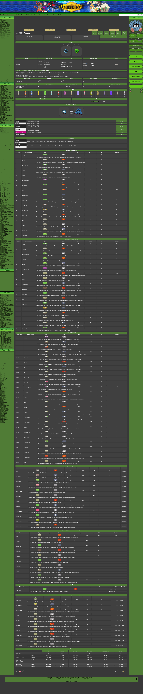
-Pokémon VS (3, 418)
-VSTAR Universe (3, 417)
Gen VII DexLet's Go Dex (57, 36)
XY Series (2, 288)
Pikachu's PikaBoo (3, 334)
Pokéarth (60, 14)
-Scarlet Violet (3, 379)
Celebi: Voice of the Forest (5, 300)
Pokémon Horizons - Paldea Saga (7, 100)
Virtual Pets (2, 262)
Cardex (1, 54)
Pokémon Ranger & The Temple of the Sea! (7, 306)
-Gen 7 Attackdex (3, 44)
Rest (25, 397)
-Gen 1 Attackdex (3, 38)
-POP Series (2, 394)
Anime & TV (7, 84)
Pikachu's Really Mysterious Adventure (5, 344)
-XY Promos (2, 393)
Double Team (27, 377)
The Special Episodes (4, 102)
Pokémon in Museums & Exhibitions (5, 68)
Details (122, 121)
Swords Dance (27, 432)
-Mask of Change (3, 413)
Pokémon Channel (3, 227)
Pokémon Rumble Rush (5, 162)
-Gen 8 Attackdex (3, 45)
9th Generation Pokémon (5, 79)
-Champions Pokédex (4, 36)
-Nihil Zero (2, 398)
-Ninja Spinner (3, 397)
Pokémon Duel (3, 182)
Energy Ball (27, 417)
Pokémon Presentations (5, 71)
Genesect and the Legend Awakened (5, 316)
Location (100, 33)
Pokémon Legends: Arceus (5, 145)
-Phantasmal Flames (4, 362)
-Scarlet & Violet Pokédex (5, 34)
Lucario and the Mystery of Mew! (6, 304)
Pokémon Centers (3, 63)
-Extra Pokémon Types (4, 353)
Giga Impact (27, 422)
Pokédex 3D (2, 195)
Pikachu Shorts (7, 329)
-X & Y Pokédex (3, 27)
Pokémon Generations (4, 106)
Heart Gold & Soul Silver (5, 204)
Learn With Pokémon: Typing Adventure (6, 198)
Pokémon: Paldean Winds (5, 110)
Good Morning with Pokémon (6, 115)
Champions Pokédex (52, 14)
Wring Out (24, 230)
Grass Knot (27, 442)
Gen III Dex (57, 39)
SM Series (2, 290)
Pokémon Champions (4, 132)
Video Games (7, 125)
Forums (13, 14)
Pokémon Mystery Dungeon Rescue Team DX (5, 150)
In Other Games (3, 257)
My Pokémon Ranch (4, 218)
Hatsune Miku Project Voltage (6, 66)
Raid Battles (2, 357)
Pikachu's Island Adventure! (5, 339)
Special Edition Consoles (5, 259)
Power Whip (25, 235)
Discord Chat (2, 76)
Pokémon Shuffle (3, 176)
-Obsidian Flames (3, 377)
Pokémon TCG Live (4, 155)
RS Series (2, 281)
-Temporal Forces (3, 373)
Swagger (26, 447)
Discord (23, 14)
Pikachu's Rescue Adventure (5, 332)
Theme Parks (2, 74)
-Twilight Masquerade (4, 372)
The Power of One (3, 297)
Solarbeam (26, 367)
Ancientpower (25, 210)
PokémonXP (2, 65)
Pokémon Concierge (4, 118)
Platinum (2, 203)
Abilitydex (2, 50)
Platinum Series (3, 284)
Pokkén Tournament (4, 181)
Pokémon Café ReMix (4, 136)
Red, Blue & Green (4, 245)
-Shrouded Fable (3, 371)
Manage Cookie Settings (87, 677)
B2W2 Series (2, 287)
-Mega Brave (2, 401)
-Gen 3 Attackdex (3, 40)
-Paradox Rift (2, 375)
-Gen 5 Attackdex (3, 42)
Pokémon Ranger (3, 230)
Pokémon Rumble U (4, 190)
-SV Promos (2, 390)
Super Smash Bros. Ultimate (5, 166)
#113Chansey (24, 671)
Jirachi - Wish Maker (4, 302)
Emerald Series (3, 283)
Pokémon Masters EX (4, 137)
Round (25, 412)
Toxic (25, 338)
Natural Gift (25, 215)
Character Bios (3, 87)
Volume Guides (3, 277)
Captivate (18, 620)
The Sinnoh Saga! (3, 93)
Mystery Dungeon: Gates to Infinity (7, 191)
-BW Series (2, 383)
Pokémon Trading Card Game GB (7, 252)
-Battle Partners (3, 407)
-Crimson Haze (3, 414)
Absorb (23, 170)
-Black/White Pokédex (4, 26)
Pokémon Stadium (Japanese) (6, 250)
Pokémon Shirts (3, 73)
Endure (17, 615)
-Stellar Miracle (3, 411)
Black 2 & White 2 (3, 187)
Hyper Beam (27, 353)
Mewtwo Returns (3, 299)
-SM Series (2, 381)
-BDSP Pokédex (3, 31)
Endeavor (18, 501)
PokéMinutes (2, 113)
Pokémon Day (3, 70)
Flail (17, 471)
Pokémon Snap (3, 248)
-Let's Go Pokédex (3, 29)
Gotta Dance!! (3, 336)
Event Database (3, 78)
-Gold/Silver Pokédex (4, 23)
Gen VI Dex (85, 36)
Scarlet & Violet (3, 130)
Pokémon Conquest (4, 192)
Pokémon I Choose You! (5, 322)
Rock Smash (27, 457)
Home (8, 14)
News (1, 19)
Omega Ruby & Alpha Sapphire (6, 169)
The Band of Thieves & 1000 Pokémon (5, 175)
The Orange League (4, 89)
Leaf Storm (18, 506)
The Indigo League (4, 88)
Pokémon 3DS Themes (4, 260)
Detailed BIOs (3, 275)
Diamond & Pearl (3, 202)
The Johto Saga (3, 90)
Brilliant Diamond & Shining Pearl (6, 144)
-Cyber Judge (2, 416)
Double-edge (19, 635)
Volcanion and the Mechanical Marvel (6, 321)
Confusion (18, 476)
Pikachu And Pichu (4, 333)
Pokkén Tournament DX (5, 163)
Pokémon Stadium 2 (4, 240)
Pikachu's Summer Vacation (5, 331)
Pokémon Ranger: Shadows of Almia (6, 215)
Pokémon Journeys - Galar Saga (6, 97)
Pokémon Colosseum (4, 224)
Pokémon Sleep (3, 139)
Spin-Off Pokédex (3, 51)
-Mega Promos (3, 389)
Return (26, 372)
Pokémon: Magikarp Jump (5, 161)
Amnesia (18, 486)
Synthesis (18, 576)
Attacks (106, 33)
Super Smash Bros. (4, 253)
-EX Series (2, 385)
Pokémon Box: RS (3, 228)
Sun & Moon (2, 157)
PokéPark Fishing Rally (4, 234)
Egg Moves (118, 33)
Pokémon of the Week (4, 58)
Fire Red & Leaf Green (4, 222)
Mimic (17, 640)
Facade (26, 392)
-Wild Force (2, 415)
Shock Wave (19, 605)
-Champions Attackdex (4, 47)
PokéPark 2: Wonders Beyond (6, 193)
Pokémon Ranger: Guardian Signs (7, 205)
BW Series (2, 286)
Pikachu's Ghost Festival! (5, 338)
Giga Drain (24, 304)
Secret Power (19, 610)
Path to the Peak (3, 112)
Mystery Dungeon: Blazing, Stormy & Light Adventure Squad (7, 208)
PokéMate (2, 236)
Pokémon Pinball (3, 249)
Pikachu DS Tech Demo (5, 233)
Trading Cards (7, 350)
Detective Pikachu (3, 164)
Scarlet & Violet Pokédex (40, 14)
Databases (7, 17)
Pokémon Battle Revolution (5, 211)
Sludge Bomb (27, 387)
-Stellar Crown (3, 370)
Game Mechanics (3, 56)
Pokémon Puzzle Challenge (5, 241)
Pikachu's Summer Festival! (5, 337)
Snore (17, 571)
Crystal (1, 239)
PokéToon (2, 111)
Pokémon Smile (3, 151)
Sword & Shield (3, 143)
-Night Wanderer (3, 412)
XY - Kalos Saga (3, 95)
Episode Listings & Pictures (5, 85)
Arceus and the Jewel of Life (5, 309)
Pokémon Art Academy (4, 173)
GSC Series (2, 280)
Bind (23, 190)
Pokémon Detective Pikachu (5, 327)
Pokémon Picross (3, 179)
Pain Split (18, 556)
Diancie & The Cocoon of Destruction (5, 318)
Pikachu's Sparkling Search (5, 342)
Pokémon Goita (3, 266)
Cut (25, 462)
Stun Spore (24, 200)
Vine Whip (24, 185)
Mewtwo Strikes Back (4, 296)
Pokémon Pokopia (3, 133)
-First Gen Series (3, 387)
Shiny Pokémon (3, 104)
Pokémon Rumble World (5, 177)
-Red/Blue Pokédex (4, 22)
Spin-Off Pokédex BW (4, 53)
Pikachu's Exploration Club (5, 340)
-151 (1, 376)
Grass (103, 101)
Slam (23, 220)
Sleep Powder (25, 165)
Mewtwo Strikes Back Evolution (6, 324)
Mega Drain (25, 195)
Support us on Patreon (71, 681)
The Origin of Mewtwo (4, 295)
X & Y (1, 168)
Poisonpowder (25, 180)
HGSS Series (2, 285)
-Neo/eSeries (2, 386)
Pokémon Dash (3, 226)
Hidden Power (27, 343)
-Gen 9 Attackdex (3, 46)
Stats (112, 33)
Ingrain (23, 155)
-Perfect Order (3, 360)
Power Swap (19, 511)
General (94, 33)
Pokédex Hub (29, 14)
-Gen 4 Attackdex (3, 41)
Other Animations (3, 116)
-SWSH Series (3, 380)
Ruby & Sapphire (3, 221)
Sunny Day (27, 348)
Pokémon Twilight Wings (5, 107)
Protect (26, 358)
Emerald (1, 223)
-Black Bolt (2, 364)
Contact (18, 14)
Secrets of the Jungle (4, 325)
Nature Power (19, 496)
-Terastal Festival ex (4, 408)
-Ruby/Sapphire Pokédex (5, 24)
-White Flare (2, 365)
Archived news (3, 20)
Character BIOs (3, 274)
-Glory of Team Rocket (4, 405)
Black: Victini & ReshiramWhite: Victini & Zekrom (6, 312)
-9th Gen (2, 60)
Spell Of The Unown (4, 298)
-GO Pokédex (3, 33)
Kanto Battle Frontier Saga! (5, 92)
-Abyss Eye (2, 396)
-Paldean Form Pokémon (5, 81)
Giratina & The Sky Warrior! (5, 308)
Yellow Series (2, 279)
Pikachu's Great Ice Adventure (6, 341)
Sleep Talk (18, 566)
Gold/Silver (2, 238)
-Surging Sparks (3, 369)
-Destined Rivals (3, 366)
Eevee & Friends (3, 345)
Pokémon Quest (3, 165)
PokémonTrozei (3, 232)
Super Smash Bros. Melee (5, 243)
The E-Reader (3, 235)
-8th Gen (2, 61)
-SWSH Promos (3, 391)
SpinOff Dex (124, 33)
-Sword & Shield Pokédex (5, 30)
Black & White (3, 186)
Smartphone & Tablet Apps (5, 261)
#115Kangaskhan (118, 671)
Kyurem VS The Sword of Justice (6, 313)
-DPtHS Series (3, 384)
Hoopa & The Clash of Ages (5, 319)
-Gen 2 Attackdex (3, 39)
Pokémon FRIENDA (4, 268)
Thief (25, 407)
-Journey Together (3, 367)
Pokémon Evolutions (4, 108)
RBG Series (2, 278)
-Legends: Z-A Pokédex (4, 35)
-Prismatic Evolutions (4, 368)
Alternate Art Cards (4, 356)
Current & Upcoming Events (5, 77)
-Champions (2, 59)
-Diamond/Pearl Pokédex (5, 25)
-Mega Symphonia (3, 402)
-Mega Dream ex (3, 399)
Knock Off (24, 205)
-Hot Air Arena (3, 406)
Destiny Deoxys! (3, 303)
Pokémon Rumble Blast (4, 194)
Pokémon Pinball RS (4, 229)
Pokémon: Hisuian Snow (5, 109)
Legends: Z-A (2, 131)
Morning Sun (19, 645)
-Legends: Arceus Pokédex (5, 32)
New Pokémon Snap (4, 153)
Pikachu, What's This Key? (5, 346)
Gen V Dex (113, 36)
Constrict (24, 160)
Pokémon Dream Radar (5, 188)
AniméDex (2, 86)
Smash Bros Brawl (3, 219)
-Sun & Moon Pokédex (4, 28)
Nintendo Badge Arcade (5, 184)
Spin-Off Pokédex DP (4, 52)
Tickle (23, 225)
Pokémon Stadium (3, 251)
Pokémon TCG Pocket (4, 141)
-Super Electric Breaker (4, 409)
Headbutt (18, 625)
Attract (25, 402)
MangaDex (2, 273)
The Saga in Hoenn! (4, 91)
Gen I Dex (113, 39)
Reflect (26, 382)
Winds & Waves (3, 128)
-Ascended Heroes (4, 361)
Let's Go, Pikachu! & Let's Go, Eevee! (6, 159)
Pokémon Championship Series (6, 64)
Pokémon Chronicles (4, 101)
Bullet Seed (18, 600)
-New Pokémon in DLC (4, 80)
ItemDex (1, 48)
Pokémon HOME (3, 146)
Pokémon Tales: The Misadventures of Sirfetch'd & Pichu (6, 120)
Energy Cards (3, 355)
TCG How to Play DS (4, 199)
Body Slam (18, 630)
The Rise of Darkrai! (4, 307)
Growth (23, 175)
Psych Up (26, 437)
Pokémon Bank (3, 170)
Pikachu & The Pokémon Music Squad (6, 348)
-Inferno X (2, 400)
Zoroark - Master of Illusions (5, 310)
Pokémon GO (3, 135)
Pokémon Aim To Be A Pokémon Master (6, 99)
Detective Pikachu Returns (5, 140)
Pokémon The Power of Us (5, 323)
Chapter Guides (3, 276)
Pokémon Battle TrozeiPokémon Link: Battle (6, 172)
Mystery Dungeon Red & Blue (6, 231)
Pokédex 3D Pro (3, 196)
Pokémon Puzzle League (5, 247)
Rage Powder (19, 521)
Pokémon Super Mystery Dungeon (7, 178)
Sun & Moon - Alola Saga (5, 96)
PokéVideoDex (3, 114)
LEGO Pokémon (3, 72)
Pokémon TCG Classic (4, 358)
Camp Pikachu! (3, 335)
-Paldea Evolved (3, 378)
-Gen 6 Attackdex (3, 43)
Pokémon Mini (3, 242)
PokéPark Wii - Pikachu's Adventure (5, 210)
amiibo (1, 263)
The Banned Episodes (4, 103)
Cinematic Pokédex (4, 55)
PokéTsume (2, 123)
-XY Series (2, 382)
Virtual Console (3, 258)
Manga (7, 270)
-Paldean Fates (3, 374)
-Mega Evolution (3, 363)
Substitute (26, 452)
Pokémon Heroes (3, 301)
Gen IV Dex (29, 39)
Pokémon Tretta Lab (4, 189)
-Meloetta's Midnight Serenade (6, 314)
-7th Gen (2, 62)
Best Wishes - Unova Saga (5, 94)
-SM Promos (2, 392)
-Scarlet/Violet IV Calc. (4, 57)
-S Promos (2, 421)
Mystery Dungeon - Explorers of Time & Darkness (6, 217)
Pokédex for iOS (3, 200)
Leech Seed (19, 491)
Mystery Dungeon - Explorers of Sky (6, 213)
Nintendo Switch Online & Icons (6, 264)
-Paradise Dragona (4, 410)
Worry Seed (19, 581)
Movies (7, 293)
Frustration (26, 362)
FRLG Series (2, 282)
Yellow (1, 246)
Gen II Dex (85, 39)
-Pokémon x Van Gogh (4, 69)
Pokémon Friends (3, 134)
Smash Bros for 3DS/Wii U (5, 183)
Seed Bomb (18, 561)
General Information (4, 272)
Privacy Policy (76, 677)
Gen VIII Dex (29, 36)
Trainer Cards (3, 354)
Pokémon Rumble (3, 206)
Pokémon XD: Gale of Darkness (6, 225)
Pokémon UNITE (3, 138)
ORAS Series (2, 289)
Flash (25, 427)
